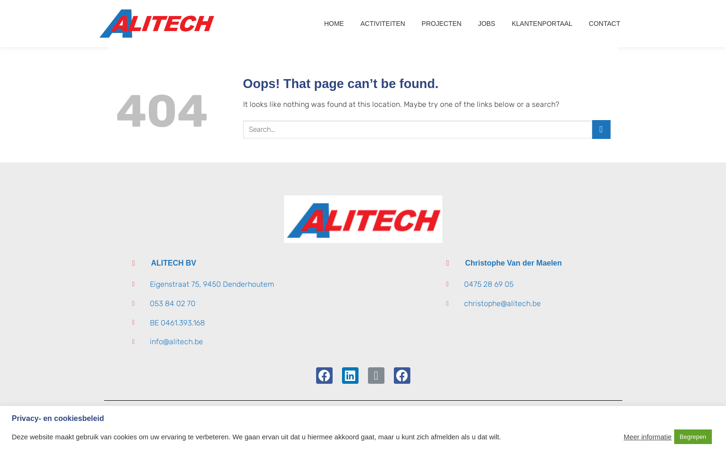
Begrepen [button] (693, 436)
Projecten (442, 23)
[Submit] (601, 129)
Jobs (487, 23)
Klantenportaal (542, 23)
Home (334, 23)
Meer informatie (648, 437)
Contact (604, 23)
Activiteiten (382, 23)
